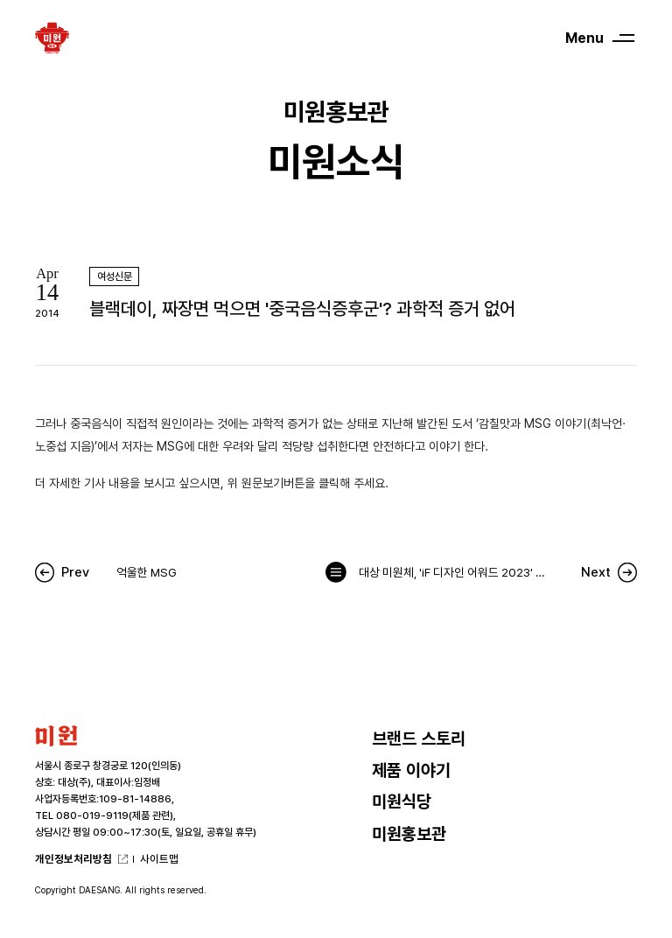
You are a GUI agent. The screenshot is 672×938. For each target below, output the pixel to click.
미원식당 (401, 802)
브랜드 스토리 (419, 739)
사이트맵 (159, 858)
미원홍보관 (409, 834)
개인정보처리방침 (73, 858)
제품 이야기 (411, 770)
